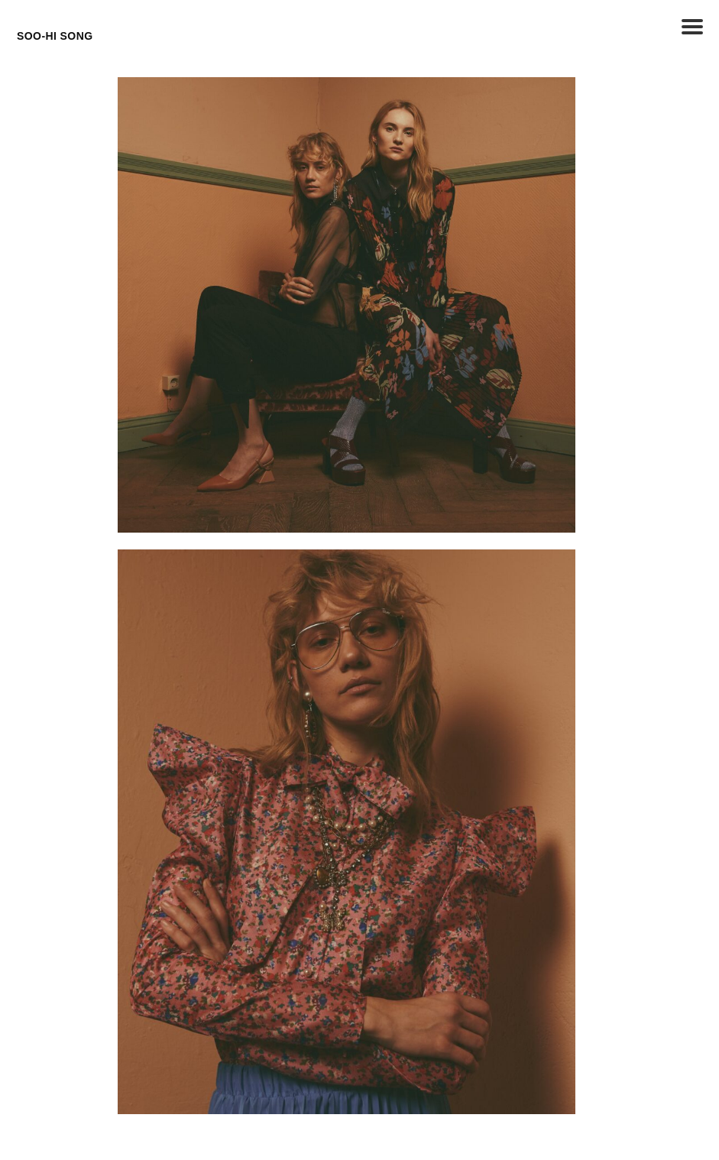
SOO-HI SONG (55, 36)
